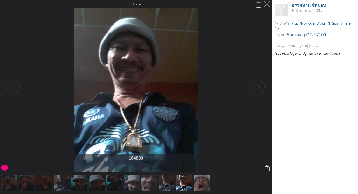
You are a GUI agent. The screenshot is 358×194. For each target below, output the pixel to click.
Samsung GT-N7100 (306, 35)
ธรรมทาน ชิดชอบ (309, 5)
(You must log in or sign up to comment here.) (307, 54)
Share (136, 4)
